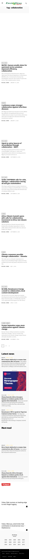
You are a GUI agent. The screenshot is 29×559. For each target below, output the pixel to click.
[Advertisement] (14, 28)
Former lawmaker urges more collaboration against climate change (13, 327)
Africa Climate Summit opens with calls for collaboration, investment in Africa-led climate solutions (14, 219)
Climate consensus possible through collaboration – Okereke (14, 255)
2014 (14, 544)
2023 (19, 539)
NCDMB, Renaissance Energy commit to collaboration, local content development (13, 291)
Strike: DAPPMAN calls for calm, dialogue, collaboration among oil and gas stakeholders (14, 181)
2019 (14, 542)
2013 (19, 544)
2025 (10, 539)
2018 (19, 542)
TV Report (5, 484)
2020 (10, 542)
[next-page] (9, 346)
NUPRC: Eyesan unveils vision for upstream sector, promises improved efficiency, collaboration (14, 68)
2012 (23, 544)
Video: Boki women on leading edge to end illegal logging (14, 503)
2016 (6, 544)
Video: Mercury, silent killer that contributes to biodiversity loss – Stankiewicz (13, 526)
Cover (3, 213)
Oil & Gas (4, 62)
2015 (10, 544)
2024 (14, 539)
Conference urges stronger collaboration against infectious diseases (14, 107)
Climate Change (6, 323)
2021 (6, 542)
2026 (6, 539)
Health (3, 102)
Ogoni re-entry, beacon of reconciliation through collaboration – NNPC (11, 145)
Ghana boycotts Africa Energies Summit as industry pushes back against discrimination (12, 399)
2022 (23, 539)
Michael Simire (5, 82)
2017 (23, 542)
